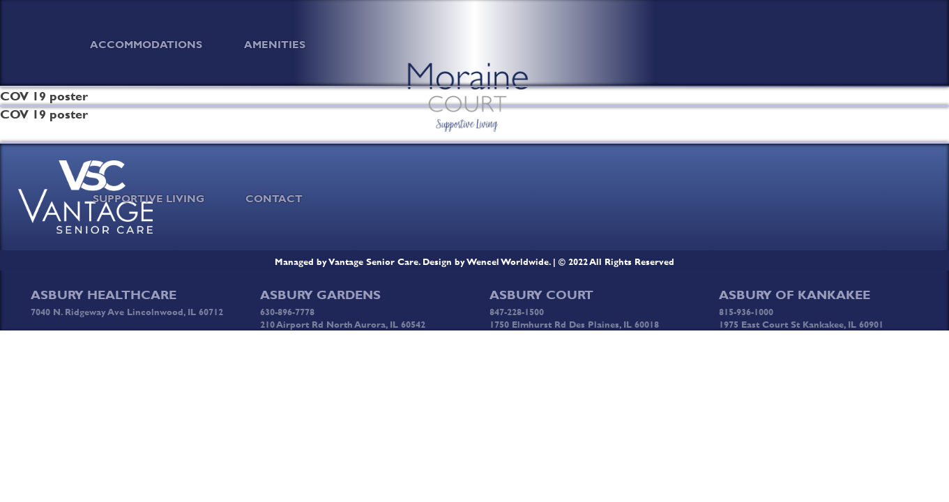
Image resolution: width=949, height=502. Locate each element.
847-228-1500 (516, 311)
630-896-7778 (287, 311)
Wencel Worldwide (508, 261)
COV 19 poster (44, 114)
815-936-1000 (746, 311)
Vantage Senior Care (373, 261)
